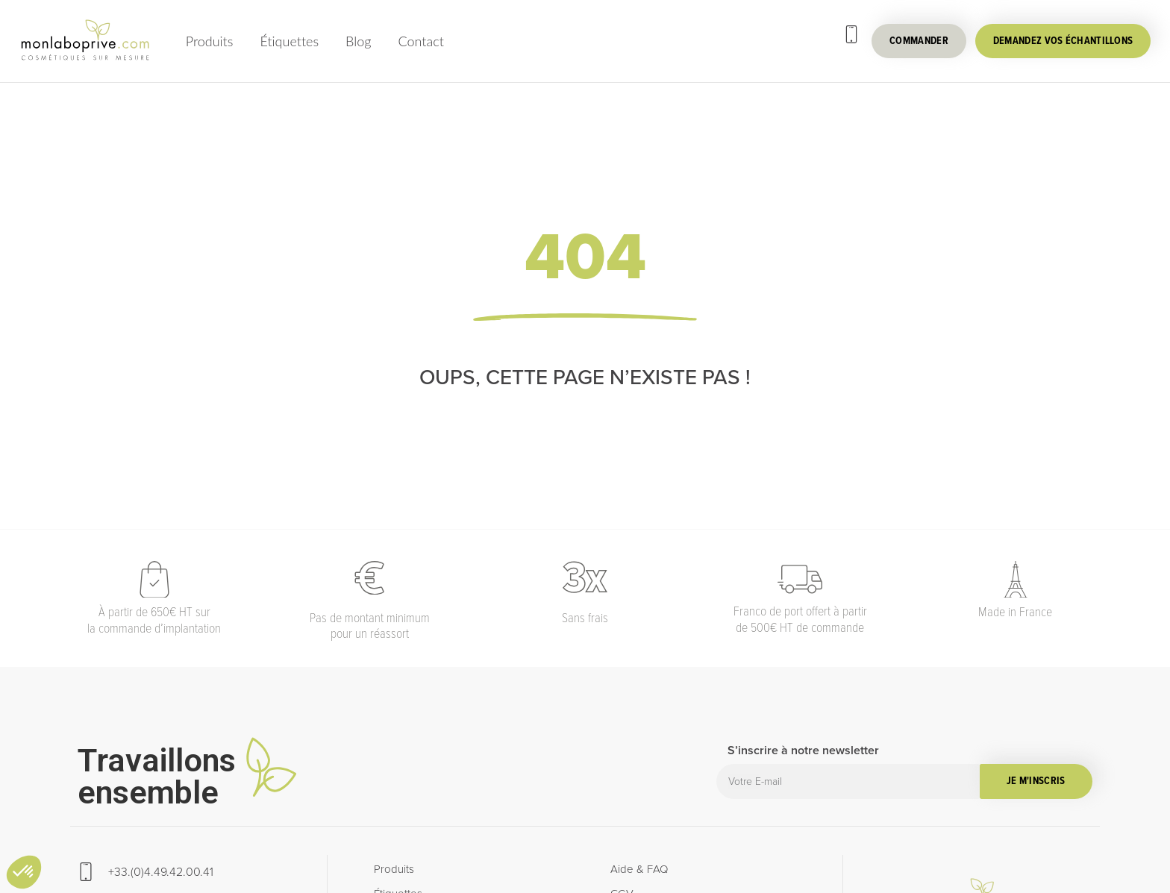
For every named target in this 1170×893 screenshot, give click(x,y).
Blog (358, 41)
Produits (210, 41)
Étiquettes (289, 41)
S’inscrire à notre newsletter (803, 752)
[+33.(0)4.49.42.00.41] (851, 34)
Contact (420, 41)
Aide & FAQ (639, 870)
